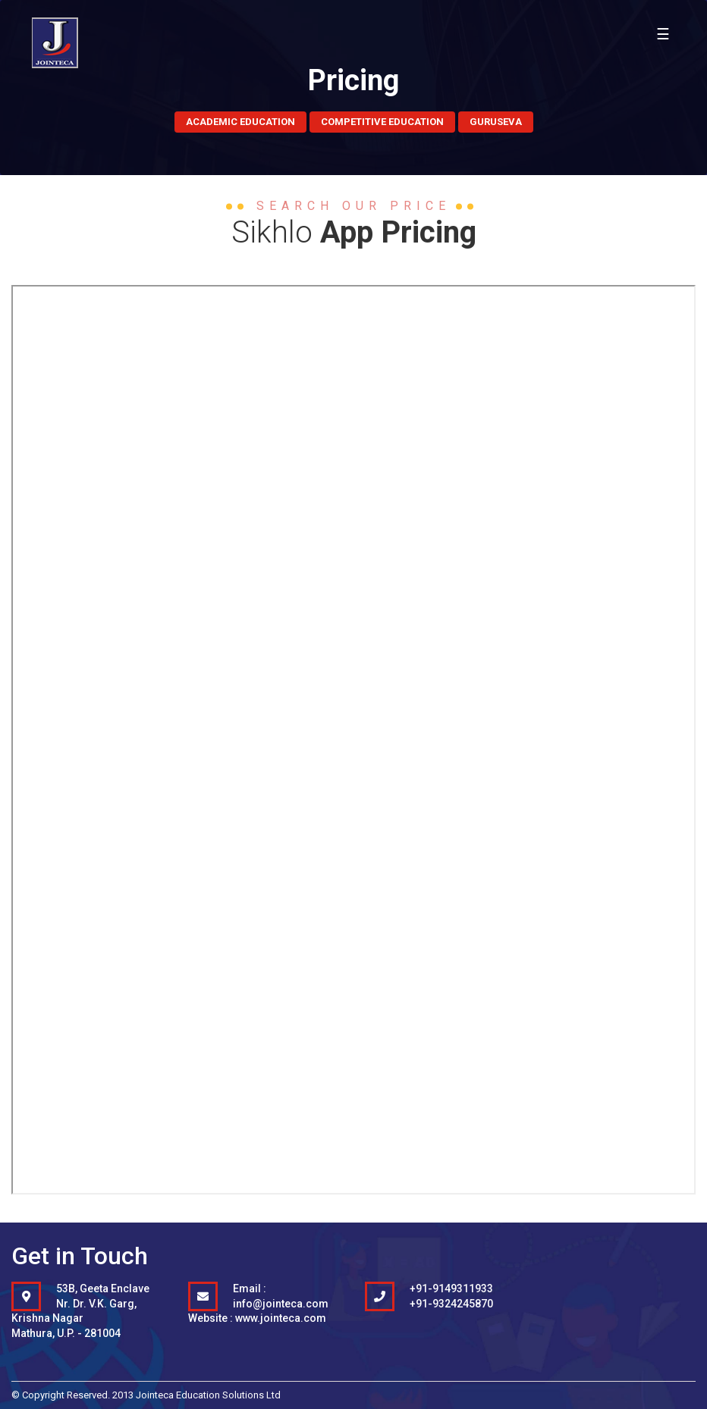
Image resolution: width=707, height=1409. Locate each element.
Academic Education (240, 121)
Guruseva (496, 121)
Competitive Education (382, 121)
